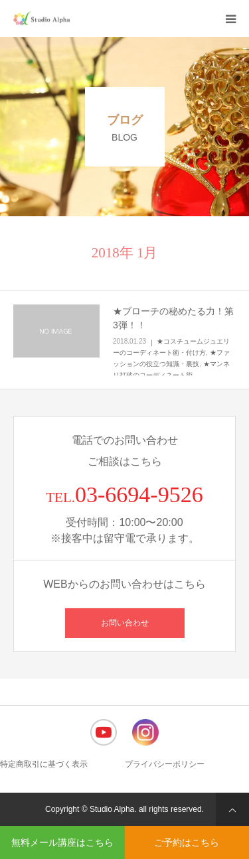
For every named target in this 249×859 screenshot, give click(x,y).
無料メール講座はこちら (62, 842)
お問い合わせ (125, 623)
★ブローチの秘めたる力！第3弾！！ (173, 318)
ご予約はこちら (186, 842)
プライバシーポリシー (165, 764)
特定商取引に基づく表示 (44, 764)
